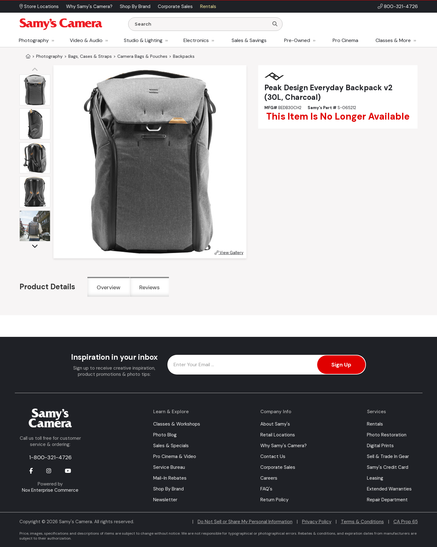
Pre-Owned (297, 40)
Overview (108, 287)
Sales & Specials (171, 446)
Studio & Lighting (143, 40)
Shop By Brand (168, 489)
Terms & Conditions (362, 522)
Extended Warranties (389, 489)
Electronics (196, 40)
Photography (34, 40)
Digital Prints (380, 446)
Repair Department (387, 500)
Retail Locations (277, 435)
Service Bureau (169, 467)
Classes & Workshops (176, 424)
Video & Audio (86, 40)
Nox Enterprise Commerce (50, 490)
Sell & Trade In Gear (388, 456)
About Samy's (275, 424)
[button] (36, 69)
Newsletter (165, 500)
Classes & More (393, 40)
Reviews (149, 287)
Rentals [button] (208, 6)
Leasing (375, 478)
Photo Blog (165, 435)
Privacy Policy (316, 522)
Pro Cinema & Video (174, 456)
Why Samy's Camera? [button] (89, 6)
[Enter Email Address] (266, 364)
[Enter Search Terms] (201, 24)
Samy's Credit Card (387, 467)
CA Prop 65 (405, 522)
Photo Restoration (386, 435)
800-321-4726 (401, 6)
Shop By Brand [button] (135, 6)
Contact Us (272, 456)
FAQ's (266, 489)
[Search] (275, 24)
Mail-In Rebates (170, 478)
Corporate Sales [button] (175, 6)
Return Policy (274, 500)
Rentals (375, 424)
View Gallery (229, 252)
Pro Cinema (345, 40)
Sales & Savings (249, 40)
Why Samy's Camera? (283, 446)
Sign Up (341, 364)
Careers (268, 478)
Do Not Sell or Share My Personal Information (245, 522)
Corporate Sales (277, 467)
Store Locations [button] (39, 6)
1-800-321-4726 (50, 457)
